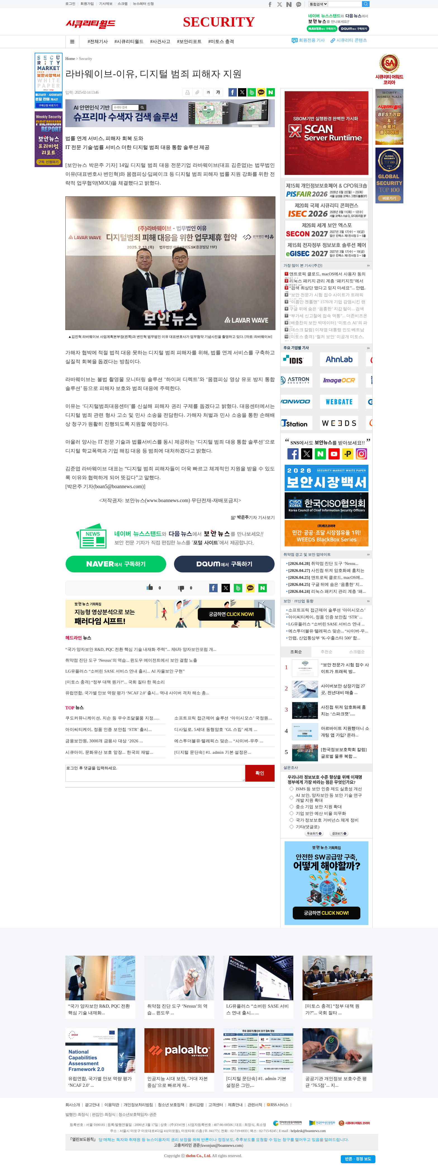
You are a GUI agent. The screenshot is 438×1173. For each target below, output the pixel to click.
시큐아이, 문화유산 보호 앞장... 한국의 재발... (109, 752)
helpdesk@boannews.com (308, 1131)
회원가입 (87, 4)
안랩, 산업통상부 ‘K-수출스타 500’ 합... (324, 638)
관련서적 (254, 1105)
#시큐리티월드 (129, 41)
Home (70, 59)
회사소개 (72, 1105)
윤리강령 (196, 1105)
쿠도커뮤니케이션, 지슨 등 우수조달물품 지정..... (112, 718)
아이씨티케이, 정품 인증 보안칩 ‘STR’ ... (325, 617)
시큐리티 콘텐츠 (352, 40)
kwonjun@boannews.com (221, 1145)
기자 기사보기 (253, 517)
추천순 (326, 652)
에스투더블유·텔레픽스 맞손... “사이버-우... (328, 631)
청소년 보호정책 (171, 1105)
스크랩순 (357, 652)
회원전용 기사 (312, 40)
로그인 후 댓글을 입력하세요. (155, 773)
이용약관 (111, 1105)
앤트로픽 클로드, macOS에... (325, 577)
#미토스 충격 (221, 41)
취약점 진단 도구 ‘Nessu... (323, 563)
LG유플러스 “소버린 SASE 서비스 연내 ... (326, 624)
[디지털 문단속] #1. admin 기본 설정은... (212, 752)
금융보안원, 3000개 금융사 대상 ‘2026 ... (104, 741)
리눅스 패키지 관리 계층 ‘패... (327, 591)
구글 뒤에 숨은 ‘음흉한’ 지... (325, 584)
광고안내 (92, 1105)
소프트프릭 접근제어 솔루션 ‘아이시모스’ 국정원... (223, 718)
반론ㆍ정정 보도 (358, 1159)
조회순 (296, 652)
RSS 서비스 (279, 1105)
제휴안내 (235, 1105)
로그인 (70, 4)
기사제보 (106, 4)
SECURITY (219, 22)
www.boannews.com (168, 500)
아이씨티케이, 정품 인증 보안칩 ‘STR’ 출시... (108, 729)
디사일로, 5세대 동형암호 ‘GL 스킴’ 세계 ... (216, 729)
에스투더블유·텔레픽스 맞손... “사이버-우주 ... (218, 741)
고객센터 (215, 1105)
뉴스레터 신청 (143, 4)
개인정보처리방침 (138, 1105)
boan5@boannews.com (118, 486)
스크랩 (123, 4)
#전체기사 (98, 41)
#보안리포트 (189, 41)
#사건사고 (160, 41)
